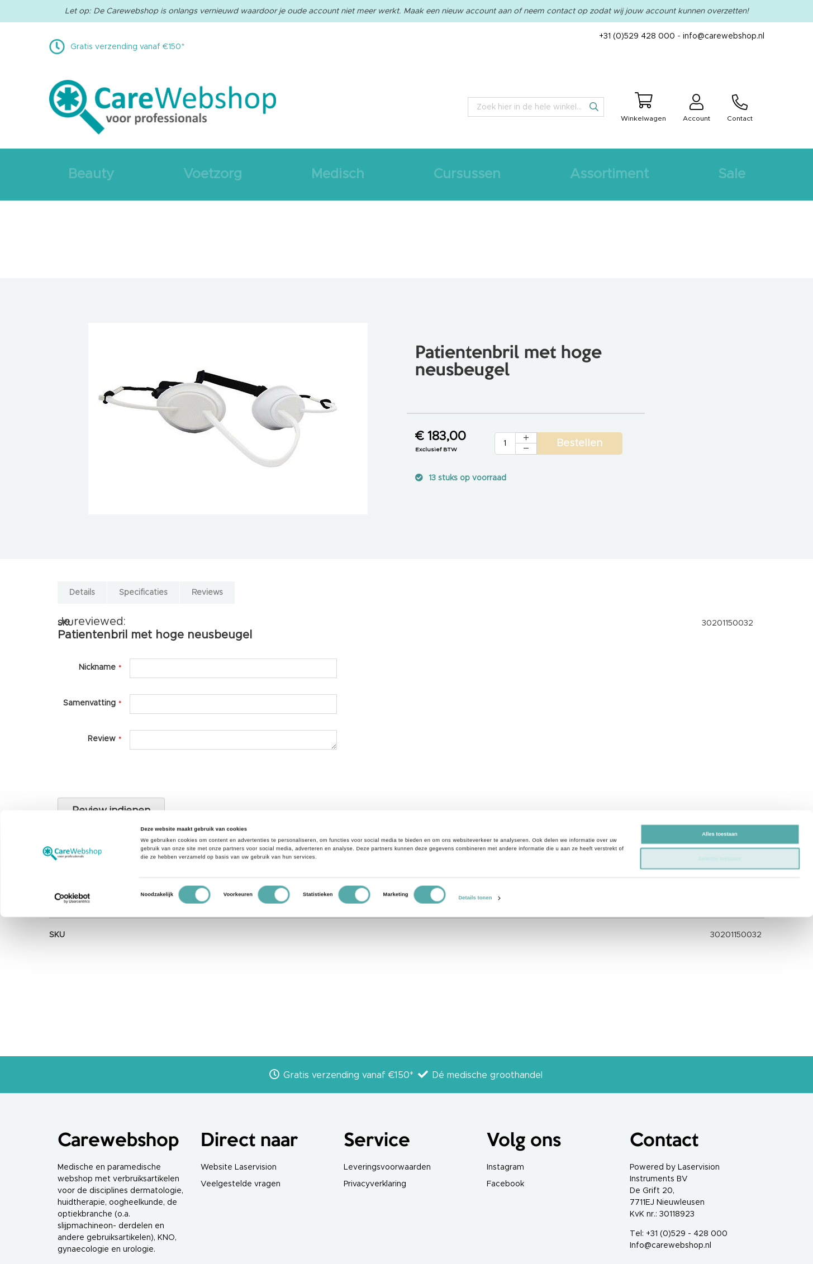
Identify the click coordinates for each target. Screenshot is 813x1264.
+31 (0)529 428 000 (637, 36)
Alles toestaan (719, 1181)
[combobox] (536, 107)
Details (82, 593)
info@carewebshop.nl (723, 36)
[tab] (82, 587)
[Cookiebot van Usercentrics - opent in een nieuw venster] (72, 1245)
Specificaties (143, 593)
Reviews (207, 593)
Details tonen (475, 1245)
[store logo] (163, 107)
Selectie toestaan (719, 1206)
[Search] (593, 107)
